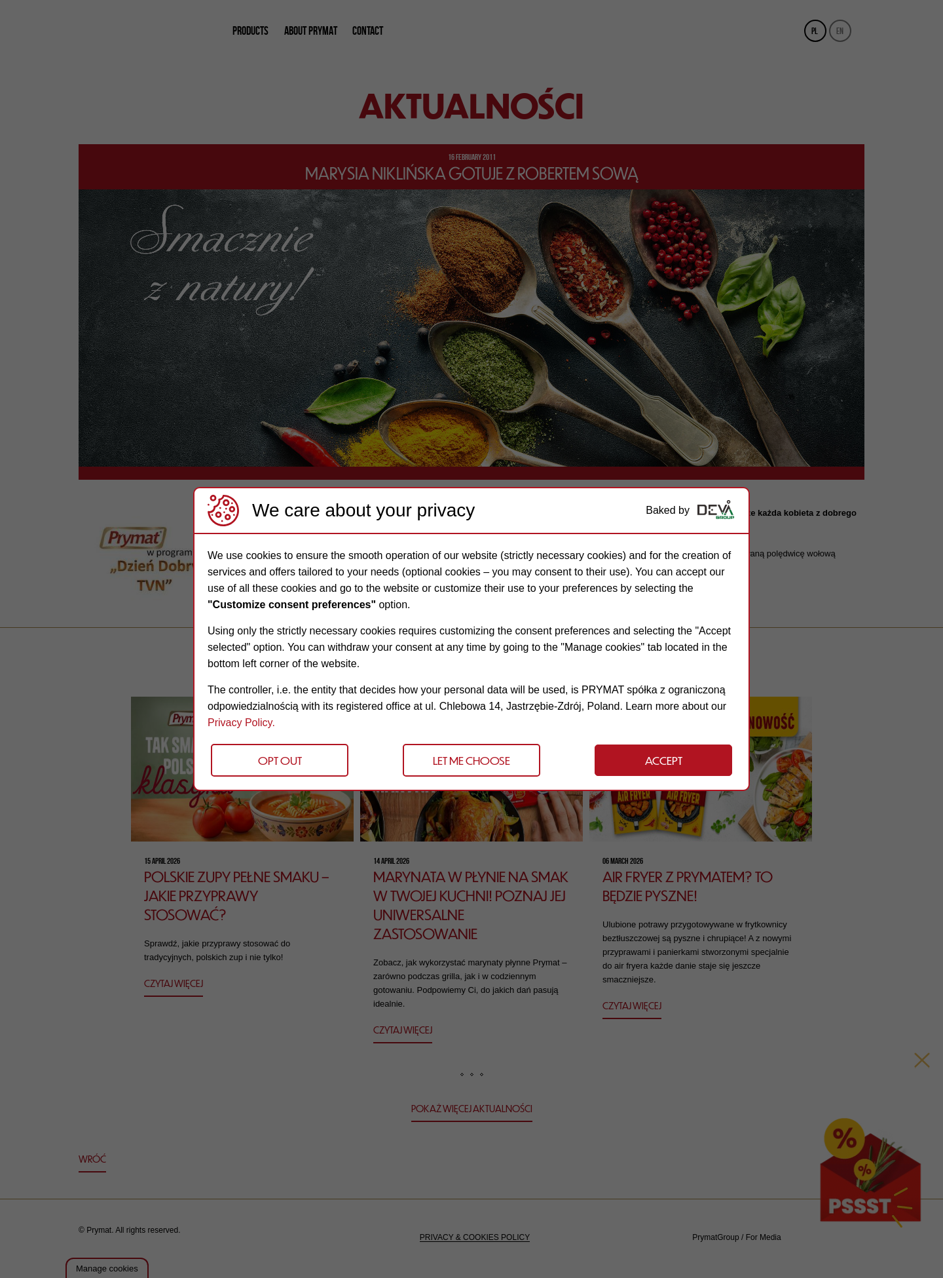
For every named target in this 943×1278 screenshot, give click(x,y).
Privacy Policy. (241, 722)
